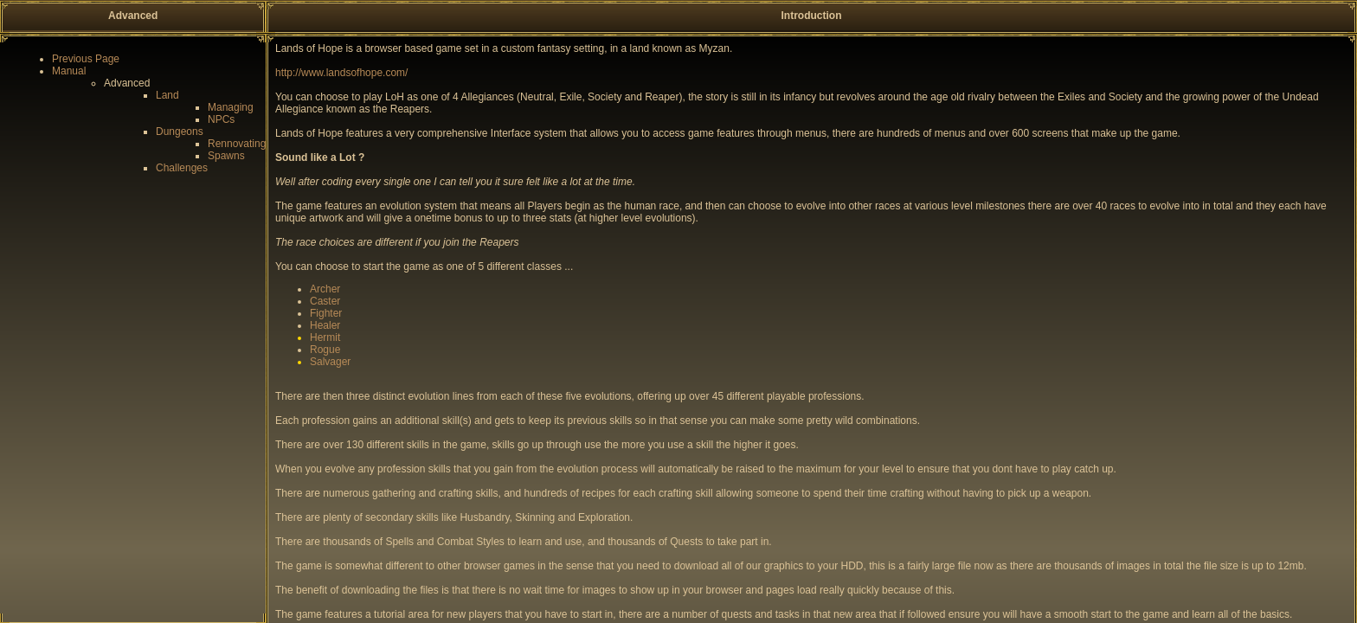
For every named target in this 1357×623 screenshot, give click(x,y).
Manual (69, 71)
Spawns (226, 156)
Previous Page (85, 59)
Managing (231, 107)
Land (167, 95)
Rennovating (237, 144)
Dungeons (179, 131)
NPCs (221, 119)
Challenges (182, 168)
